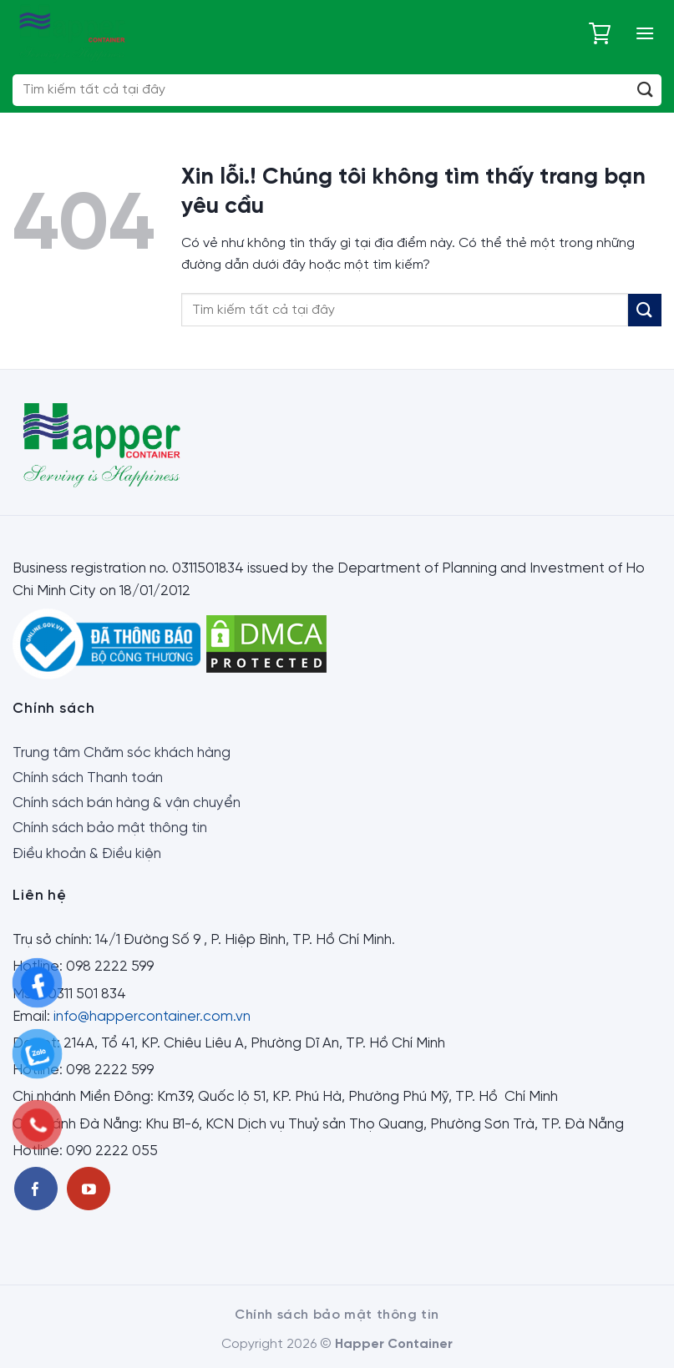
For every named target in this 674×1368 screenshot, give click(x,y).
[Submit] (645, 90)
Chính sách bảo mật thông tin (110, 827)
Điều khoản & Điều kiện (87, 853)
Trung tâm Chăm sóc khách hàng (122, 752)
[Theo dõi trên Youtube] (88, 1188)
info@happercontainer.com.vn (152, 1016)
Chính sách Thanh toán (88, 777)
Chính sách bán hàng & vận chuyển (127, 802)
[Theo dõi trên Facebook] (36, 1188)
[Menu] (644, 33)
